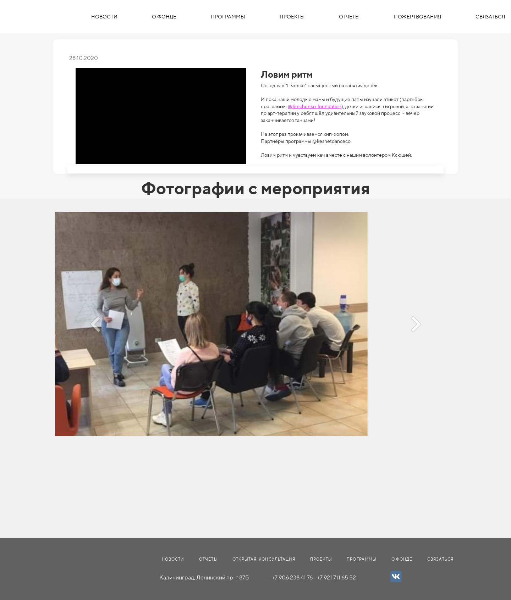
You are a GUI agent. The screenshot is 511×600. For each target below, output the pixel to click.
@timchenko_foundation (314, 106)
